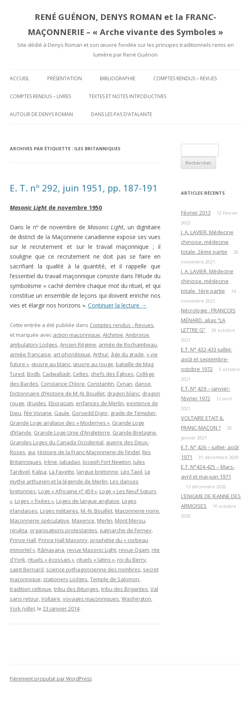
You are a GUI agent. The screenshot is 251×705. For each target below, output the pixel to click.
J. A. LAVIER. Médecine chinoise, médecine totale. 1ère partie (207, 281)
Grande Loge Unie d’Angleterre (72, 432)
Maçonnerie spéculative (39, 520)
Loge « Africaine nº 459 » (67, 491)
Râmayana (50, 549)
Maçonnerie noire (137, 510)
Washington (136, 598)
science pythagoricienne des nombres (93, 569)
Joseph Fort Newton (107, 462)
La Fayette (61, 471)
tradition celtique (30, 589)
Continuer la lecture (117, 305)
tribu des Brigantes (124, 589)
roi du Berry (131, 559)
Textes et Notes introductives (127, 96)
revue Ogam (134, 549)
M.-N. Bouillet (96, 510)
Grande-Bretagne (134, 432)
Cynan (124, 383)
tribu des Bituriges (76, 589)
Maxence (83, 520)
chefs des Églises (112, 374)
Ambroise (137, 334)
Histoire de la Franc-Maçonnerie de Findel (88, 452)
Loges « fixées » (34, 501)
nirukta (18, 530)
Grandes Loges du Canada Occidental (56, 442)
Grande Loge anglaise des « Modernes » (60, 422)
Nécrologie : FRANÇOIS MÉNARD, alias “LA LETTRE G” (208, 320)
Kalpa (39, 471)
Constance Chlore (63, 383)
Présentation (64, 78)
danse (143, 383)
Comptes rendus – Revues (185, 78)
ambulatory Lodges (33, 344)
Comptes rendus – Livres (40, 96)
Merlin (104, 520)
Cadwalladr (56, 374)
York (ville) (22, 608)
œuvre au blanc (50, 364)
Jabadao (69, 462)
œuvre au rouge (93, 364)
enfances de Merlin (100, 403)
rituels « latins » (95, 559)
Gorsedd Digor (90, 413)
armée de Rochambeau (128, 344)
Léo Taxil (131, 471)
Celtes (80, 374)
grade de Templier (133, 413)
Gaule (61, 413)
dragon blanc (123, 393)
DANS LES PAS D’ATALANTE (121, 114)
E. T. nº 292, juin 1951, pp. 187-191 (84, 188)
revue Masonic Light (91, 549)
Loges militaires (59, 510)
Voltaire (50, 598)
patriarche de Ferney (126, 530)
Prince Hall (23, 540)
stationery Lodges (65, 579)
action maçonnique (76, 334)
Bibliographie (117, 78)
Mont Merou (130, 520)
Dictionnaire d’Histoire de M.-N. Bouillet (57, 393)
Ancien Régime (78, 344)
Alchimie (113, 334)
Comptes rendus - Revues (122, 325)
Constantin (100, 383)
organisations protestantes (63, 530)
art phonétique (71, 354)
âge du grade (127, 354)
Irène (50, 462)
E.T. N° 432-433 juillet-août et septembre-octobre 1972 (206, 359)
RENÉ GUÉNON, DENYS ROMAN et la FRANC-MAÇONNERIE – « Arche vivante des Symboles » (125, 24)
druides (36, 403)
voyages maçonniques (91, 598)
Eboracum (60, 403)
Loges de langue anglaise (87, 501)
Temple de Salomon (114, 579)
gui (31, 452)
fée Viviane (38, 413)
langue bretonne (97, 471)
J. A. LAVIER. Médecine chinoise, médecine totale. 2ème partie (207, 241)
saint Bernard (27, 569)
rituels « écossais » (51, 559)
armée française (30, 354)
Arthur (100, 354)
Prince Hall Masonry (63, 540)
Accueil (19, 78)
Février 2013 (196, 212)
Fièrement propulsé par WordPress (51, 678)
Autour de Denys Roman (41, 114)
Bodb (33, 374)
